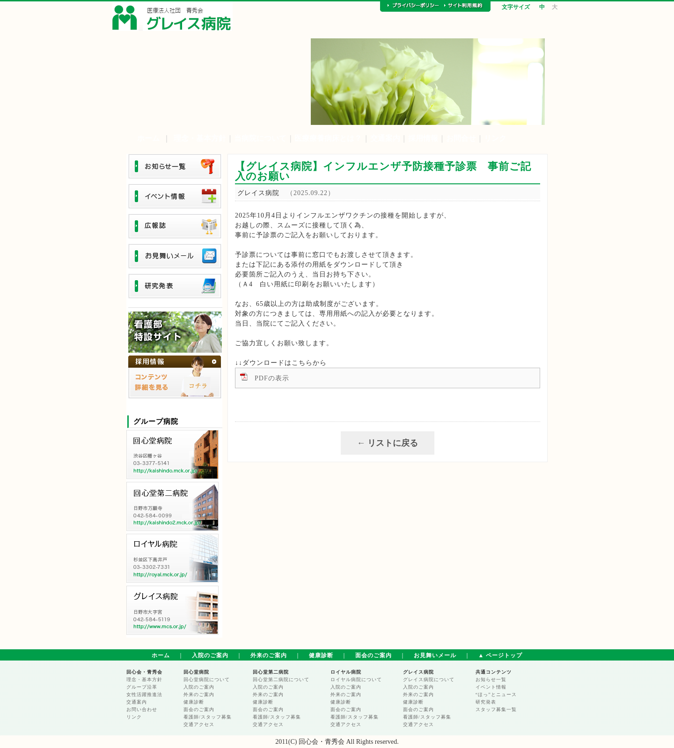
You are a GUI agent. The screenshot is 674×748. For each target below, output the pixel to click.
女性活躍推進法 (144, 694)
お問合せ (461, 138)
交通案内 (385, 138)
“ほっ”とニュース (496, 694)
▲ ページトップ (500, 655)
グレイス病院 (418, 672)
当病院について (260, 138)
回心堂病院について (206, 679)
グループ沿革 (141, 687)
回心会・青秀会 (144, 672)
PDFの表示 (272, 378)
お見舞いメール (435, 655)
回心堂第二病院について (281, 679)
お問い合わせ (141, 709)
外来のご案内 (268, 655)
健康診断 (321, 655)
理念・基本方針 (200, 138)
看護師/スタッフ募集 (207, 716)
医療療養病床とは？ (328, 138)
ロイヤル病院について (356, 679)
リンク (495, 138)
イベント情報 (491, 687)
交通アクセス (198, 724)
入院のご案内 (210, 655)
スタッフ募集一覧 (496, 709)
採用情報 (423, 138)
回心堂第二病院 (271, 672)
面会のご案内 (373, 655)
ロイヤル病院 (345, 672)
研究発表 (486, 701)
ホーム (148, 138)
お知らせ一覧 (491, 679)
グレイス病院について (428, 679)
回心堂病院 (196, 672)
